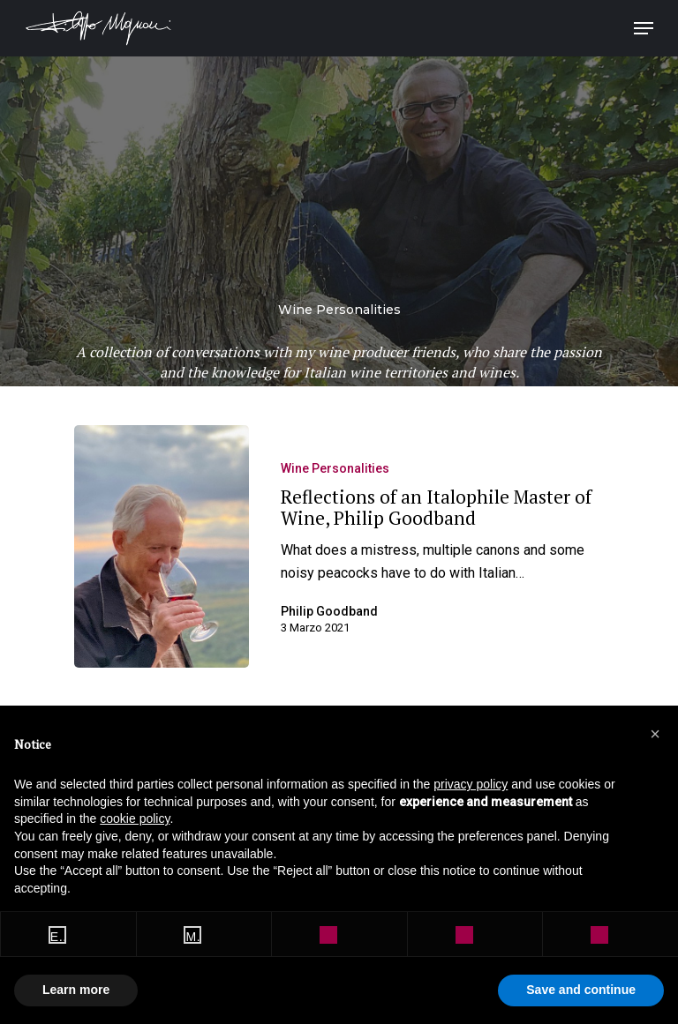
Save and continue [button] (581, 990)
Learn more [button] (75, 990)
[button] (655, 734)
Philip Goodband (329, 611)
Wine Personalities (335, 468)
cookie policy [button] (135, 818)
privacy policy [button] (470, 784)
